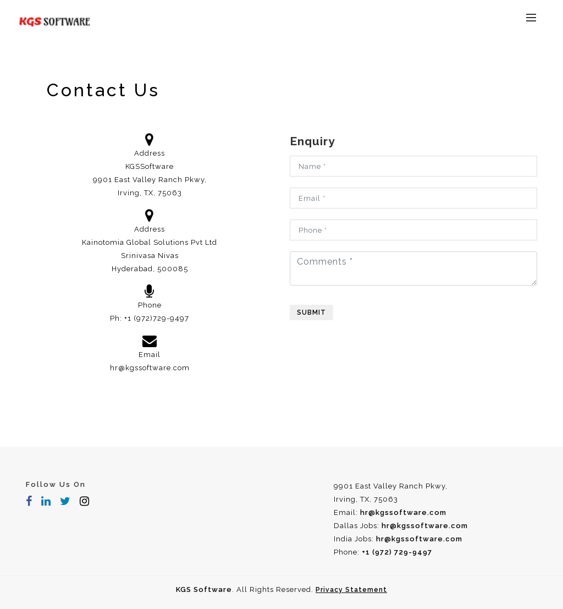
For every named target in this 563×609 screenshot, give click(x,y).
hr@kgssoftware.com (150, 368)
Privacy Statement (351, 590)
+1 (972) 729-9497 (397, 552)
